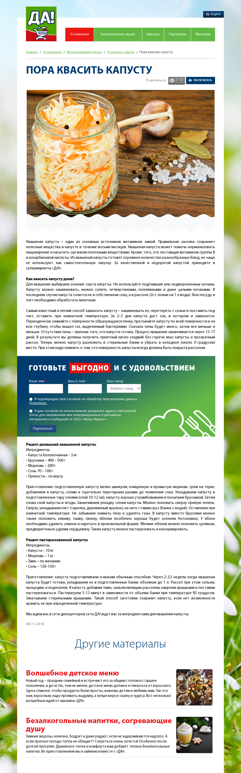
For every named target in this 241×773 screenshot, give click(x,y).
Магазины (202, 34)
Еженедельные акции (118, 34)
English (213, 14)
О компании (79, 34)
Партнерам (177, 34)
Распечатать (203, 80)
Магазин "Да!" (41, 24)
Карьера (153, 34)
